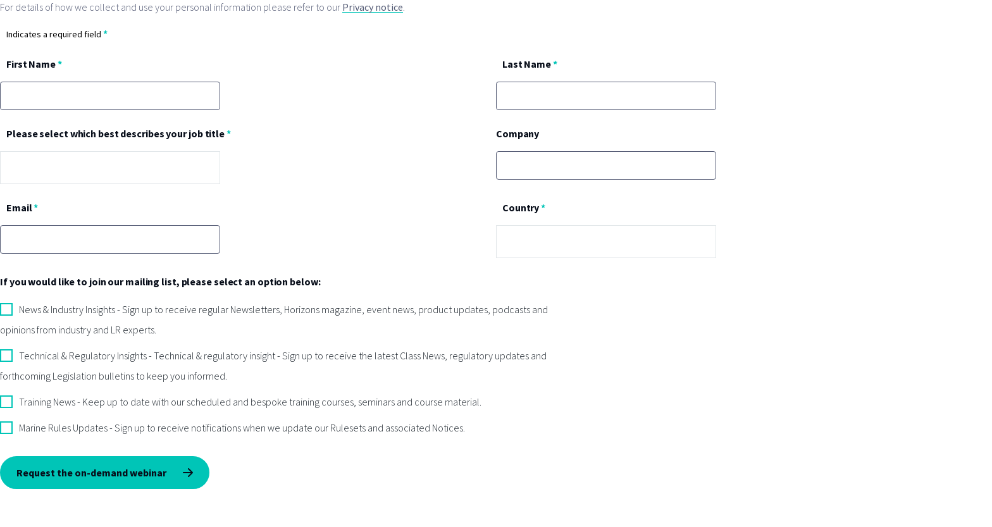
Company (517, 133)
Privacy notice (372, 7)
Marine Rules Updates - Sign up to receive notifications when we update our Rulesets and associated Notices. (242, 427)
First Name (31, 64)
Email (19, 207)
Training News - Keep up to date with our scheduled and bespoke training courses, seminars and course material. (250, 401)
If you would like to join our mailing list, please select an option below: (160, 281)
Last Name (526, 64)
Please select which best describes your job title (115, 133)
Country (520, 207)
